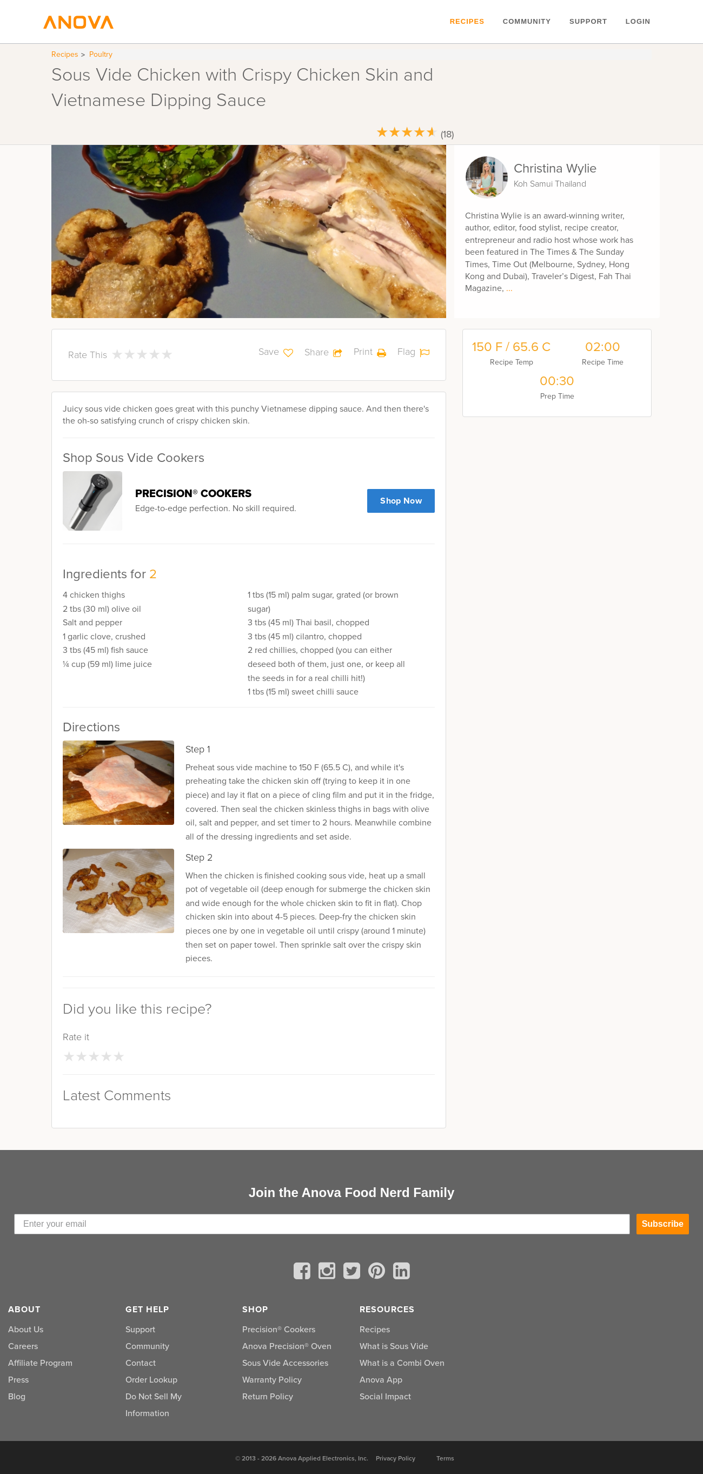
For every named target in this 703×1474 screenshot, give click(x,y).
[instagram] (328, 1273)
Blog (16, 1396)
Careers (23, 1346)
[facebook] (303, 1273)
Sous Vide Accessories (285, 1363)
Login (638, 21)
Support (588, 21)
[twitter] (353, 1273)
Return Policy (267, 1396)
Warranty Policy (272, 1379)
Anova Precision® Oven (286, 1346)
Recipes (467, 21)
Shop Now (401, 500)
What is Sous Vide (394, 1346)
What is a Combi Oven (402, 1363)
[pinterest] (378, 1273)
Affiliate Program (40, 1363)
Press (18, 1379)
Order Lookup (151, 1379)
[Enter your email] (322, 1224)
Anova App (381, 1379)
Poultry (100, 54)
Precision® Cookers (278, 1329)
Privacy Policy (395, 1458)
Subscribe (663, 1223)
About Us (25, 1329)
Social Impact (385, 1396)
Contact (140, 1363)
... (509, 288)
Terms (445, 1458)
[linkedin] (401, 1273)
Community (527, 21)
